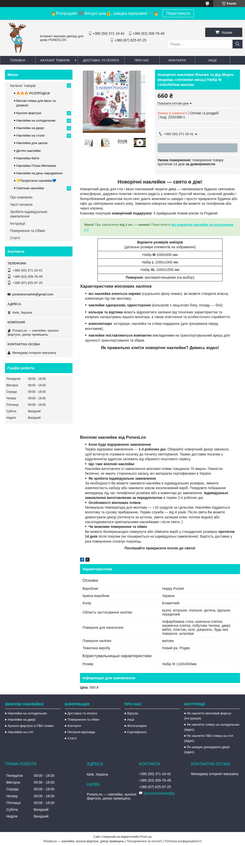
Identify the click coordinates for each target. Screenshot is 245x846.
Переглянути (178, 13)
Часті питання (21, 205)
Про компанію (21, 197)
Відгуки (132, 713)
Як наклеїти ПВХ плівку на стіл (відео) (208, 738)
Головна (18, 60)
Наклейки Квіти (27, 158)
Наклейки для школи (32, 143)
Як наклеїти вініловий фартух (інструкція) (208, 715)
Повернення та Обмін (27, 231)
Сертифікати (136, 732)
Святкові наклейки (30, 188)
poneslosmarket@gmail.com (32, 294)
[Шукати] (237, 44)
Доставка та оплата (101, 60)
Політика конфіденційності (183, 841)
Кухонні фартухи (28, 113)
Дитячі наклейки (28, 151)
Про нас (141, 60)
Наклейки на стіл (20, 732)
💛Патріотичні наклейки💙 (36, 181)
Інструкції (17, 223)
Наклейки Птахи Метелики (36, 166)
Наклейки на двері (30, 128)
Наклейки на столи (30, 135)
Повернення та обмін (83, 719)
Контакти (177, 60)
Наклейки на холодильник (35, 120)
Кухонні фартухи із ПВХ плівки (31, 726)
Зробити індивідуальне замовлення (28, 214)
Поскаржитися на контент (144, 841)
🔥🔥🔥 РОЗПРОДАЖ (33, 93)
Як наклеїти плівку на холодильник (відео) (212, 727)
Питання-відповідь (81, 732)
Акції (212, 60)
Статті (15, 238)
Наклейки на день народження (39, 173)
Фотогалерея (137, 726)
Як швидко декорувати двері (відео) (207, 749)
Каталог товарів (55, 60)
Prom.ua (146, 837)
